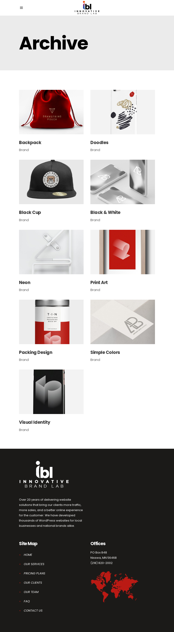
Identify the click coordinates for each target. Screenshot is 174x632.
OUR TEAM (31, 592)
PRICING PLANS (34, 573)
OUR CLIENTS (33, 583)
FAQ (27, 601)
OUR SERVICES (34, 564)
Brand (24, 149)
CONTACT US (33, 610)
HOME (28, 555)
